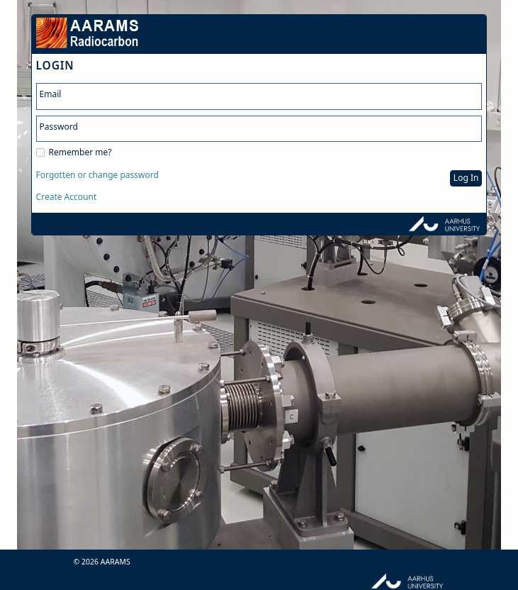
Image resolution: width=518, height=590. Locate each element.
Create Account (66, 197)
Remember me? (80, 152)
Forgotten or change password (97, 175)
